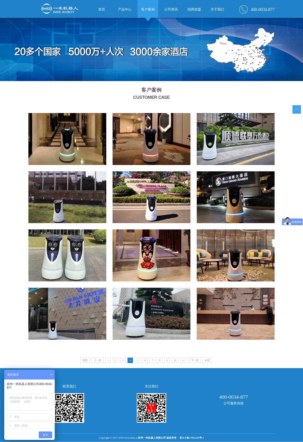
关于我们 (217, 9)
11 (183, 360)
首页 (85, 360)
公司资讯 (171, 9)
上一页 (97, 360)
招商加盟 (194, 9)
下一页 (195, 360)
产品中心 (125, 9)
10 (175, 360)
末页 (207, 360)
